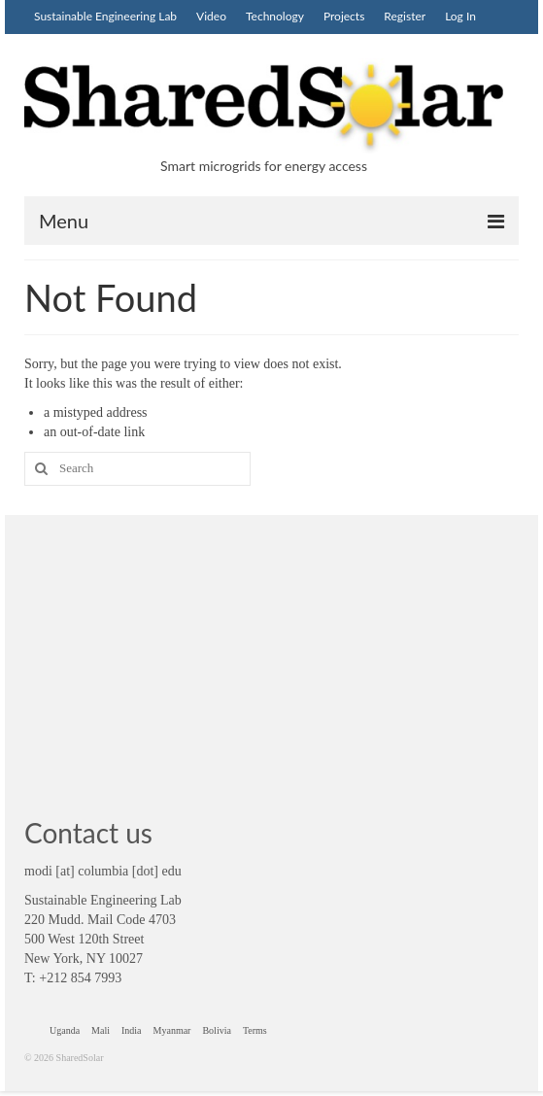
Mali (100, 1030)
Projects (343, 16)
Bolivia (216, 1030)
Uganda (65, 1030)
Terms (255, 1030)
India (131, 1030)
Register (404, 16)
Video (211, 16)
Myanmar (172, 1030)
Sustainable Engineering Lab (105, 16)
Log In (460, 16)
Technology (275, 16)
